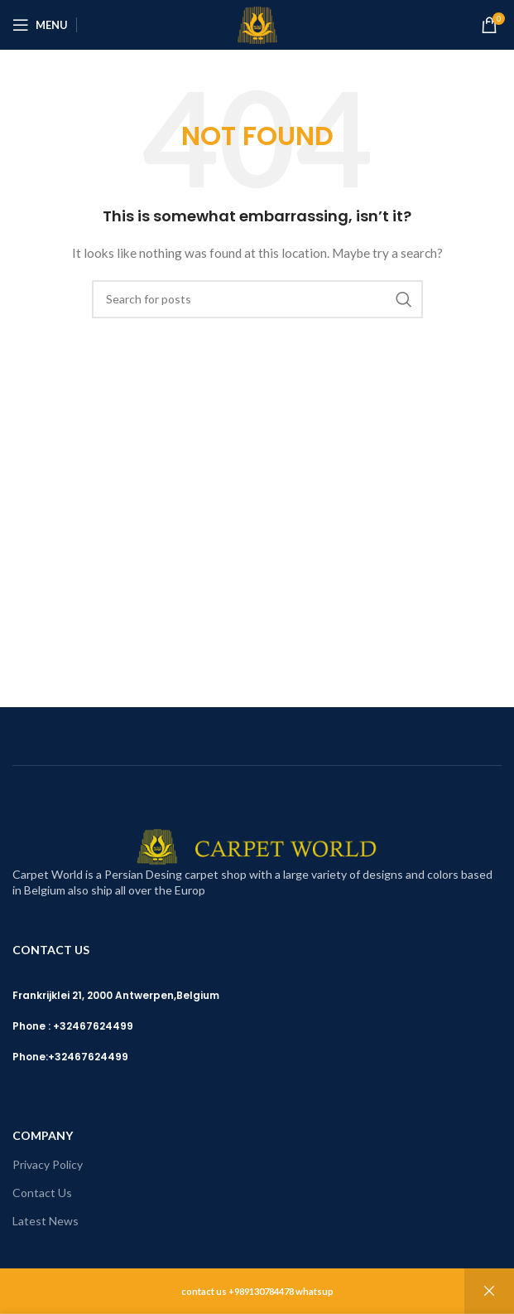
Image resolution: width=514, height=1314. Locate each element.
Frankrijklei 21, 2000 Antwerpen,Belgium (115, 995)
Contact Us (42, 1193)
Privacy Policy (47, 1164)
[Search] (257, 299)
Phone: (30, 1057)
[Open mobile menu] (40, 24)
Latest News (45, 1221)
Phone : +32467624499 (72, 1026)
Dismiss (489, 1291)
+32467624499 (88, 1057)
